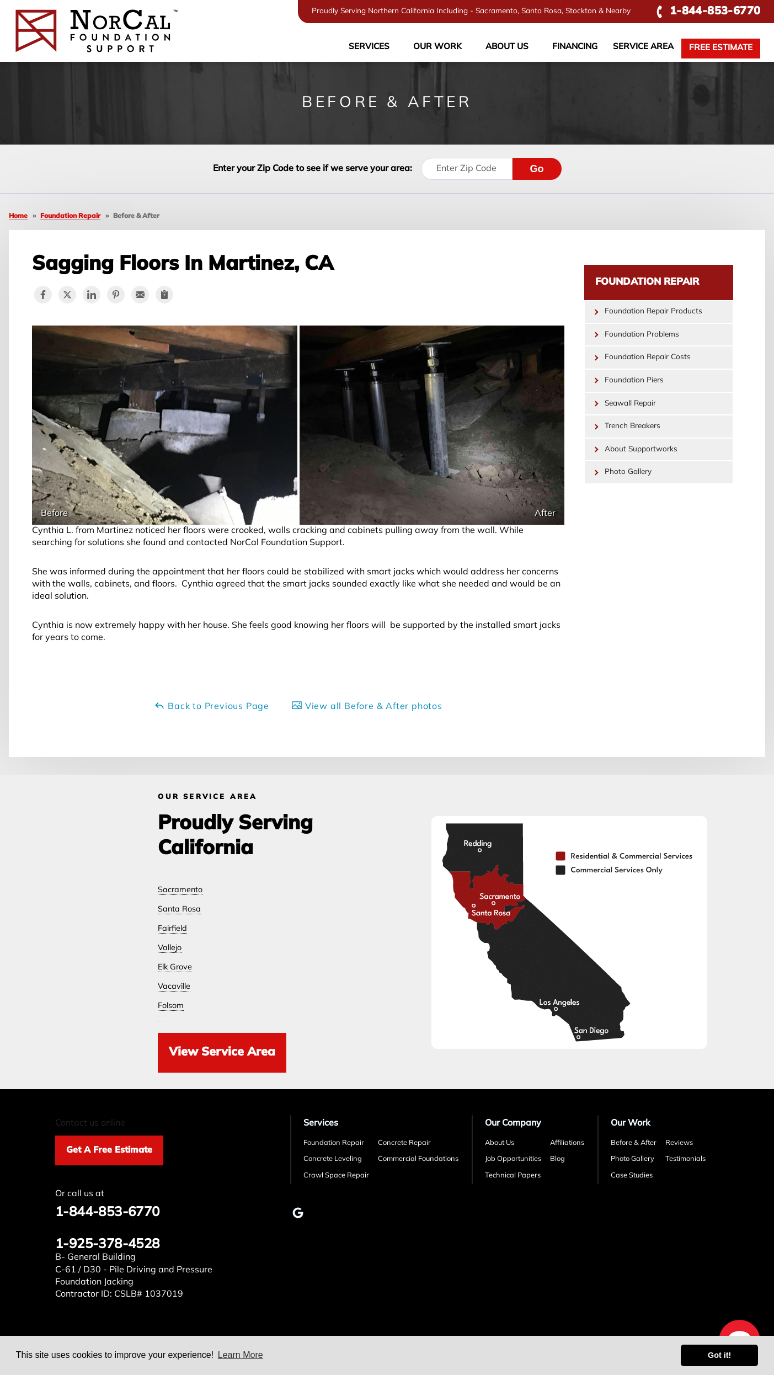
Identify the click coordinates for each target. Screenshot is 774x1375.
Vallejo (170, 948)
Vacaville (174, 987)
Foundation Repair (647, 282)
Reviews (679, 1143)
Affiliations (567, 1143)
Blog (557, 1159)
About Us (507, 47)
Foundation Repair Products (653, 311)
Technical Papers (513, 1175)
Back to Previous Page (211, 705)
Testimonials (685, 1159)
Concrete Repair (404, 1143)
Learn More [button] (240, 1355)
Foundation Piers (634, 380)
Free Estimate (720, 48)
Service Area (643, 47)
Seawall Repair (630, 403)
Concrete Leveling (332, 1159)
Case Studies (632, 1175)
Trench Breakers (632, 426)
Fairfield (172, 929)
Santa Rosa (179, 909)
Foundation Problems (642, 334)
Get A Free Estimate (109, 1150)
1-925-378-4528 (107, 1244)
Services (369, 47)
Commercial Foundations (418, 1159)
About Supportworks (641, 449)
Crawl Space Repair (336, 1175)
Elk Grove (175, 967)
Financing (574, 47)
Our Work (437, 47)
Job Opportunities (513, 1159)
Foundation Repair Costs (648, 357)
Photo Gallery (628, 472)
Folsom (171, 1006)
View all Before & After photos (366, 705)
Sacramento (180, 890)
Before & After (633, 1143)
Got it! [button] (719, 1355)
